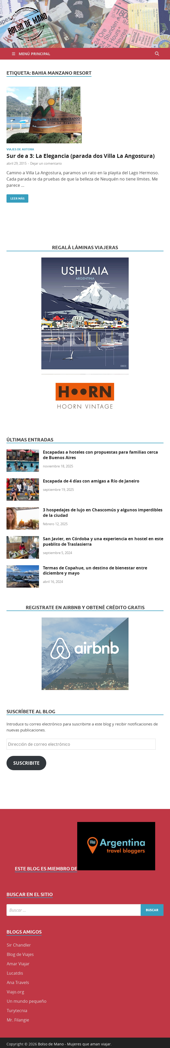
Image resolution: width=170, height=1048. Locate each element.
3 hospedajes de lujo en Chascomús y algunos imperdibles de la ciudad (102, 512)
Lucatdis (15, 973)
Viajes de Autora (20, 149)
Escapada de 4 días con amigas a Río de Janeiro (91, 481)
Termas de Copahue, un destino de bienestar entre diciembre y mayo (95, 570)
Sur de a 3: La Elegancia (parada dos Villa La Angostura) (80, 156)
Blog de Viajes (20, 954)
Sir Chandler (19, 945)
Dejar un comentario (46, 163)
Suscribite (26, 763)
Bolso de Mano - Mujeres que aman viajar (74, 1043)
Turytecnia (17, 1010)
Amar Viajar (18, 964)
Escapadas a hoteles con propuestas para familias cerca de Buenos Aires (100, 454)
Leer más (15, 197)
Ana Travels (18, 982)
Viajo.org (15, 992)
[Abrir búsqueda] (157, 54)
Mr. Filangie (18, 1020)
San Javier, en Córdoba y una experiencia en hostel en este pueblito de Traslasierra (103, 541)
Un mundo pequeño (27, 1001)
